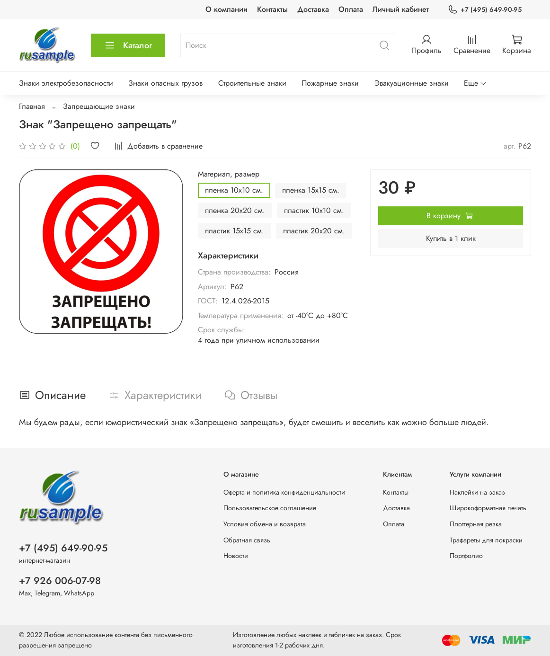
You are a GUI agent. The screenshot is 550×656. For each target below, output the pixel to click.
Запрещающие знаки (99, 106)
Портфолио (466, 555)
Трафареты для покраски (486, 540)
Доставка (313, 9)
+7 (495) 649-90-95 (485, 10)
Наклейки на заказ (477, 492)
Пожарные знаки (330, 83)
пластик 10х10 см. (314, 210)
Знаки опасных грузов (165, 83)
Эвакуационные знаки (411, 83)
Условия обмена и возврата (264, 524)
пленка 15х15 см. (310, 190)
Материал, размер (228, 173)
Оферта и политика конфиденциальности (284, 492)
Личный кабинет (401, 9)
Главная (32, 106)
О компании (226, 9)
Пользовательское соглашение (269, 508)
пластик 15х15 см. (234, 230)
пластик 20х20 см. (314, 230)
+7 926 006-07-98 (60, 581)
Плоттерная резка (476, 524)
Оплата (350, 9)
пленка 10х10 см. (234, 190)
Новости (235, 555)
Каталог (128, 45)
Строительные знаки (252, 83)
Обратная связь (246, 540)
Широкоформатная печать (488, 508)
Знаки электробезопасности (66, 83)
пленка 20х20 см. (235, 210)
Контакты (272, 9)
